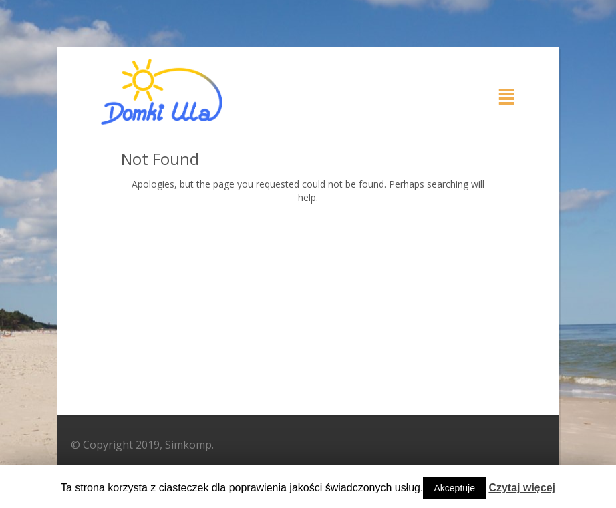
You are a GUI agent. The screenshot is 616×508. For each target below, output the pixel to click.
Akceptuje (454, 488)
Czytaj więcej (521, 487)
